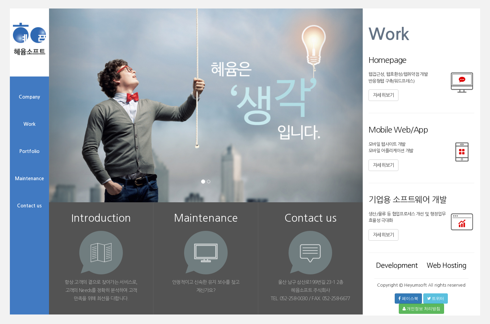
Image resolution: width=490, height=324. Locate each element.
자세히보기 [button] (383, 95)
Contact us (29, 205)
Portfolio (29, 151)
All (430, 285)
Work (29, 124)
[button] (72, 126)
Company (29, 97)
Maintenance (29, 178)
